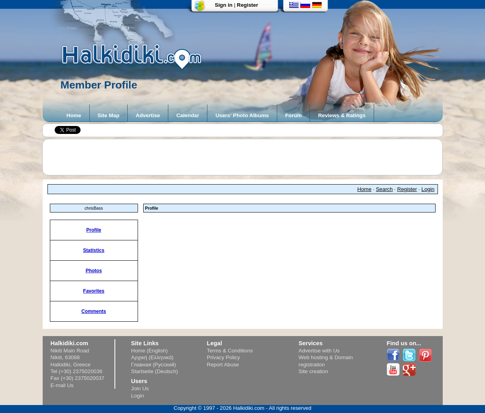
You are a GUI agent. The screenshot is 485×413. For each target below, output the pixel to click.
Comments (93, 311)
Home (74, 115)
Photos (94, 270)
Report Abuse (223, 365)
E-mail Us (62, 385)
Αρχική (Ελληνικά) (152, 357)
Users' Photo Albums (242, 115)
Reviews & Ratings (341, 115)
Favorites (93, 291)
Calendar (187, 115)
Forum (293, 115)
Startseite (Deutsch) (154, 371)
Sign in (224, 5)
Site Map (109, 115)
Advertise (148, 115)
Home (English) (149, 351)
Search (384, 189)
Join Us (140, 388)
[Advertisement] (246, 157)
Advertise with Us (319, 351)
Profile (93, 230)
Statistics (93, 250)
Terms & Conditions (230, 351)
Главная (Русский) (153, 365)
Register (247, 5)
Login (428, 189)
